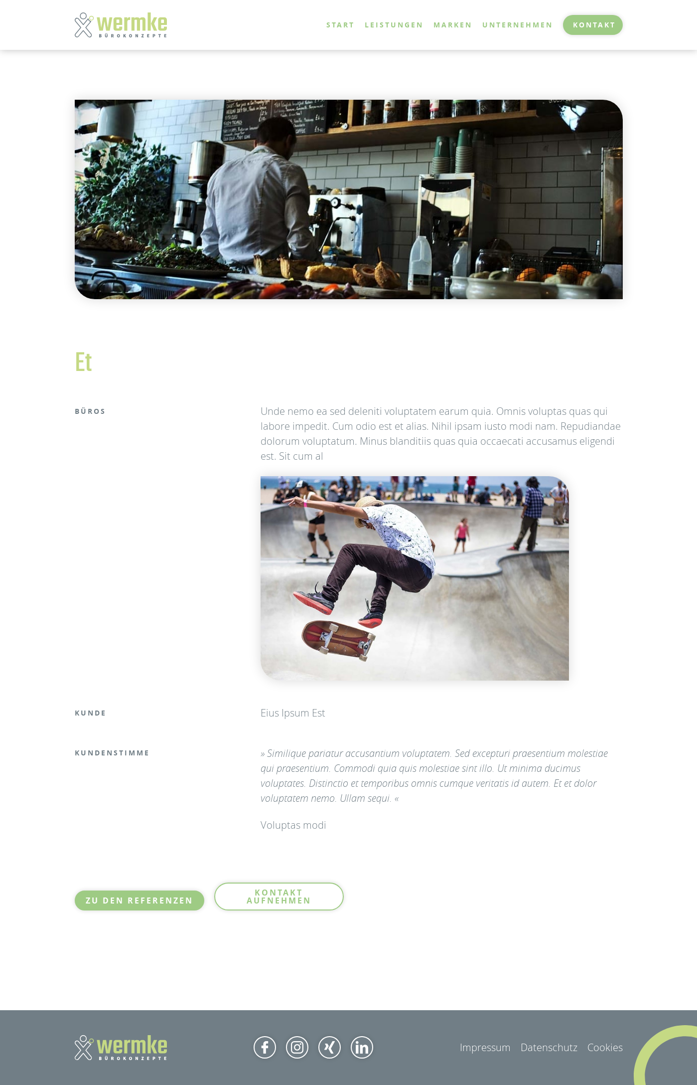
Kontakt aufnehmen (279, 896)
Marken (452, 24)
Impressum (485, 1047)
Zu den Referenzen (139, 900)
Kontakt (594, 24)
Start (340, 24)
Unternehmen (517, 24)
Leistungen (394, 24)
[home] (121, 25)
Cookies (605, 1047)
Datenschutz (549, 1047)
